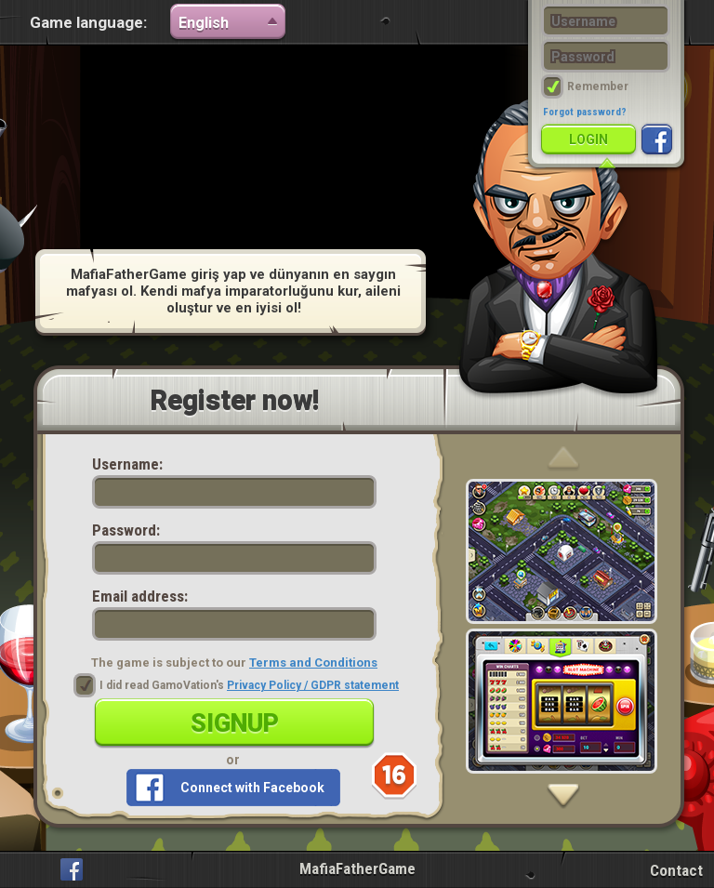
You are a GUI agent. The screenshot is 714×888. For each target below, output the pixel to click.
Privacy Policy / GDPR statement (313, 685)
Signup (235, 723)
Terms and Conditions (313, 662)
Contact (676, 870)
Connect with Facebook (252, 787)
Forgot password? (585, 112)
